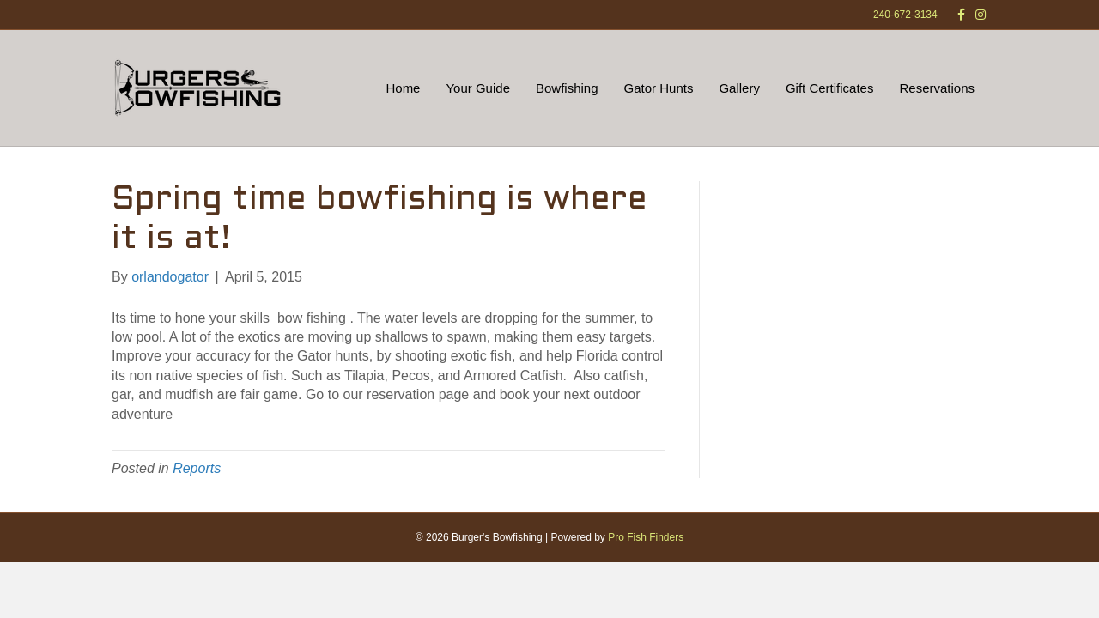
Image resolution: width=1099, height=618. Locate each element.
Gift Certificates (830, 88)
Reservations (937, 88)
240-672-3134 (905, 15)
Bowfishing (567, 88)
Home (403, 88)
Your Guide (478, 88)
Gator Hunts (659, 88)
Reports (197, 468)
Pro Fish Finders (645, 537)
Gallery (739, 88)
